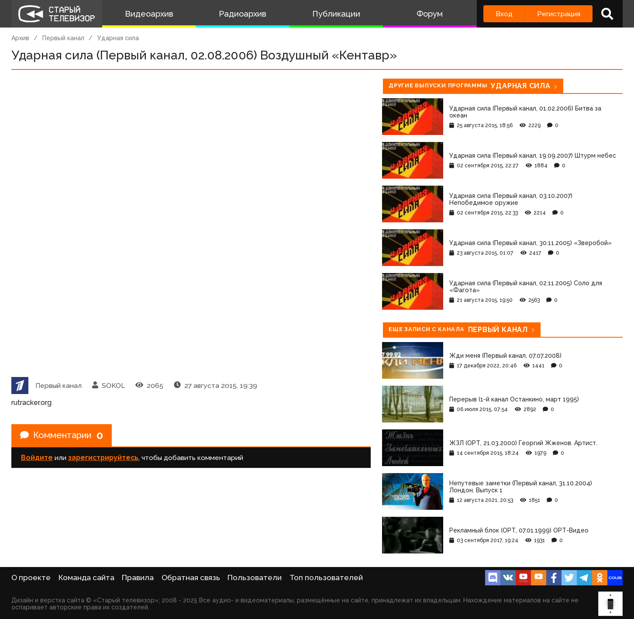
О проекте (31, 577)
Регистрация (558, 14)
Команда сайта (86, 577)
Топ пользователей (326, 577)
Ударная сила (118, 38)
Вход (504, 14)
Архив (20, 38)
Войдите (37, 457)
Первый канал (63, 38)
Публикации (336, 13)
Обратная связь (191, 577)
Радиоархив (242, 13)
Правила (138, 577)
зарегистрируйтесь (103, 457)
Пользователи (254, 577)
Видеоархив (149, 13)
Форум (430, 13)
